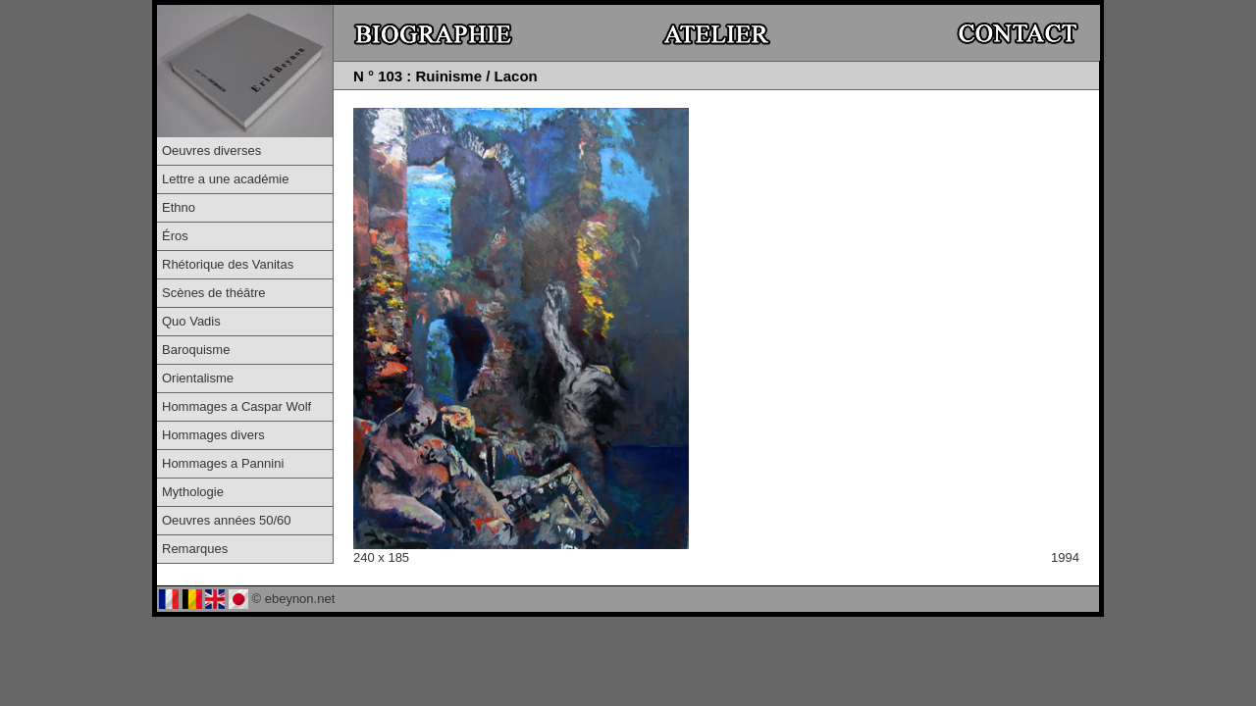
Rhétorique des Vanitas (227, 264)
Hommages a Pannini (223, 463)
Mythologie (193, 491)
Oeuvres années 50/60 (226, 520)
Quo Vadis (191, 321)
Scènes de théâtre (214, 292)
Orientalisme (198, 378)
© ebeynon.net (294, 598)
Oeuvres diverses (211, 150)
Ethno (178, 207)
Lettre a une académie (225, 179)
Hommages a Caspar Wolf (236, 406)
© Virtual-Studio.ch (449, 598)
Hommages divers (213, 435)
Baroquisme (196, 349)
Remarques (195, 548)
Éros (175, 235)
